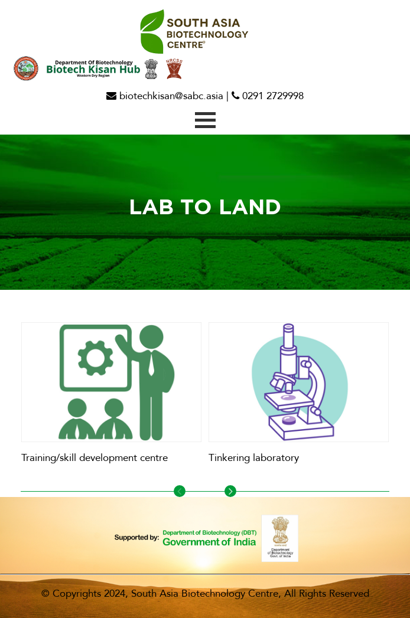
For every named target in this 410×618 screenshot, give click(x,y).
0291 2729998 (268, 96)
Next (230, 491)
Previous (180, 491)
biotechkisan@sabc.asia (164, 96)
